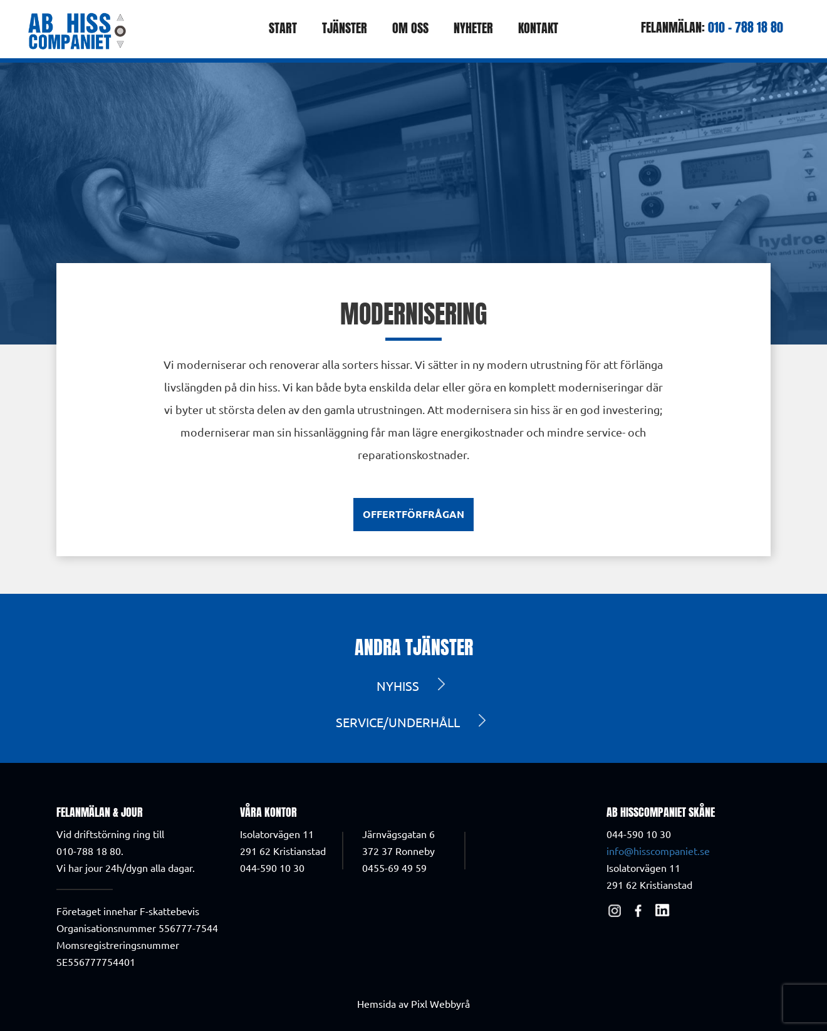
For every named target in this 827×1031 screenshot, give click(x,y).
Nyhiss (398, 685)
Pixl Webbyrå (440, 1003)
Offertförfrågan (413, 514)
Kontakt (538, 28)
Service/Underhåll (398, 722)
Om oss (410, 28)
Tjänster (344, 28)
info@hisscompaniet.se (658, 850)
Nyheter (473, 28)
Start (283, 28)
